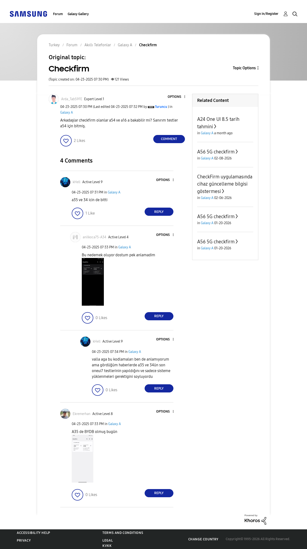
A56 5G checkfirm (216, 152)
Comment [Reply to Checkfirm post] (169, 139)
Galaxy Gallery (78, 14)
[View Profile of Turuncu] (161, 107)
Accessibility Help (33, 533)
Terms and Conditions (122, 533)
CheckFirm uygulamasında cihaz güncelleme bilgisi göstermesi (224, 184)
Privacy (24, 540)
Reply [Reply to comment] (159, 212)
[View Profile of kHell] (76, 182)
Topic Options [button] (244, 68)
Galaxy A (66, 113)
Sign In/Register (266, 14)
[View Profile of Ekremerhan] (81, 414)
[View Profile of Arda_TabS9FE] (71, 99)
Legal (107, 540)
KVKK (107, 546)
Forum (58, 14)
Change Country (203, 539)
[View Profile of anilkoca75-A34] (94, 237)
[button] (176, 97)
